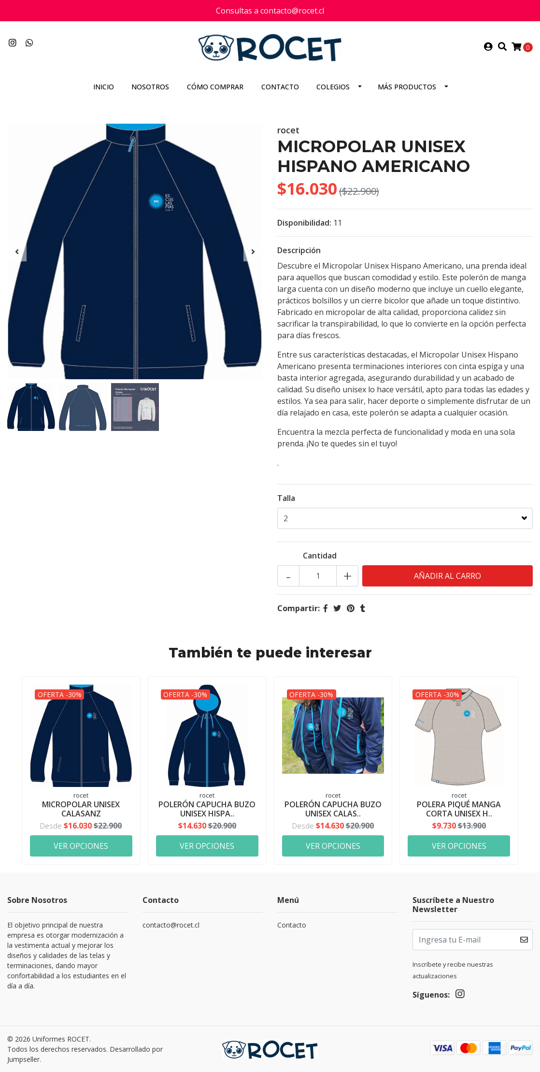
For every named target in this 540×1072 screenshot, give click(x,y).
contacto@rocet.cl (170, 924)
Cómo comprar (215, 86)
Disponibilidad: (304, 222)
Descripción (299, 250)
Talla (286, 498)
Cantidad (320, 555)
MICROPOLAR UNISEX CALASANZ (81, 809)
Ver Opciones (81, 846)
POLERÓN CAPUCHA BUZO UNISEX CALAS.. (333, 809)
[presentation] (17, 251)
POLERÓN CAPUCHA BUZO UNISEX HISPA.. (207, 809)
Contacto (280, 86)
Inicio (103, 86)
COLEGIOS (333, 86)
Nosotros (150, 86)
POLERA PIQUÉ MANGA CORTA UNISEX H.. (459, 809)
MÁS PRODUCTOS (407, 86)
